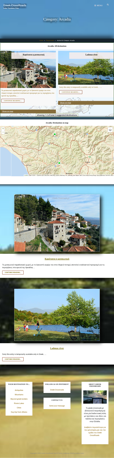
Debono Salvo (79, 453)
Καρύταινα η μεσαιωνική (57, 258)
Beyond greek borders (19, 399)
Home (41, 40)
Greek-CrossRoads (16, 5)
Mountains (19, 394)
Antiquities (19, 390)
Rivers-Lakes (19, 403)
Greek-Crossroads (57, 389)
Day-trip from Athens (19, 412)
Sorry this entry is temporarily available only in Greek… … (80, 87)
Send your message (57, 405)
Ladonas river (57, 347)
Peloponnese (50, 40)
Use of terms (58, 453)
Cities (19, 407)
